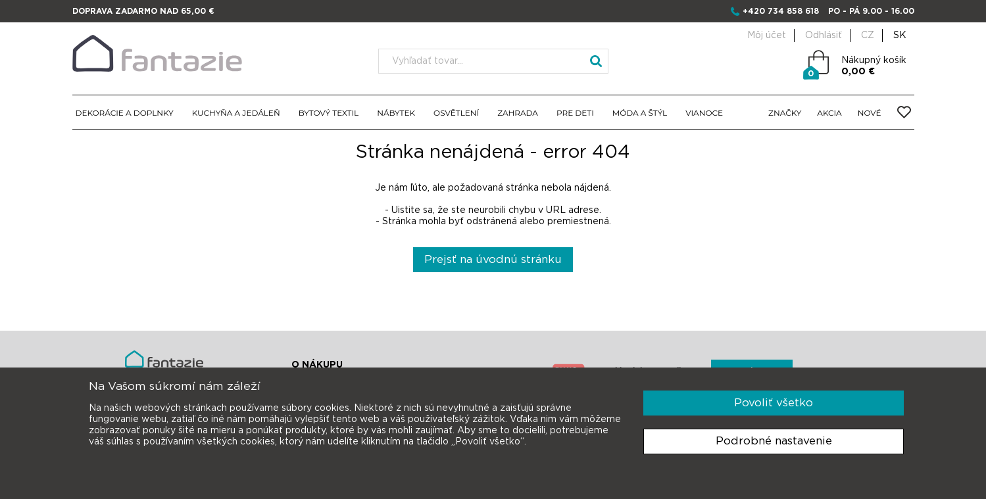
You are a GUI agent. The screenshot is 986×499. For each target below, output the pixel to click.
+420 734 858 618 (781, 11)
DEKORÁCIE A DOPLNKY (125, 113)
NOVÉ (869, 113)
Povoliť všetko (773, 402)
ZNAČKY (784, 113)
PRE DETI (575, 113)
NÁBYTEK (396, 113)
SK (899, 35)
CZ (867, 35)
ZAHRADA (517, 113)
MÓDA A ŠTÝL (639, 113)
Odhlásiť (823, 35)
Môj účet (766, 35)
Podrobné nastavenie (774, 440)
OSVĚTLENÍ (456, 113)
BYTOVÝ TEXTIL (329, 113)
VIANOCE (704, 113)
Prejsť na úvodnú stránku (493, 259)
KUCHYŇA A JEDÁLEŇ (236, 113)
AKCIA (829, 113)
